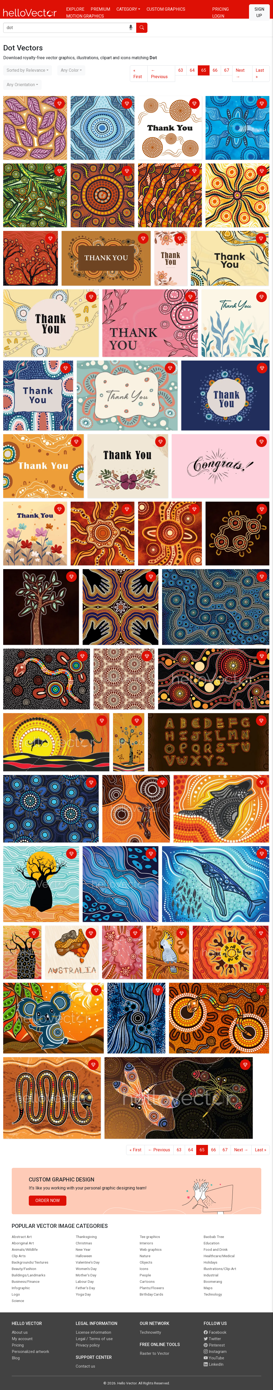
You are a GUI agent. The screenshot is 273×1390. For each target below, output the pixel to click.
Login (218, 16)
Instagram (215, 1351)
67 (226, 70)
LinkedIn (213, 1364)
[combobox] (27, 70)
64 (192, 70)
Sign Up (259, 12)
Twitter (212, 1338)
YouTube (214, 1358)
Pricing (220, 9)
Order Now (47, 1200)
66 (215, 70)
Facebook (215, 1332)
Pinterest (214, 1345)
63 (180, 70)
